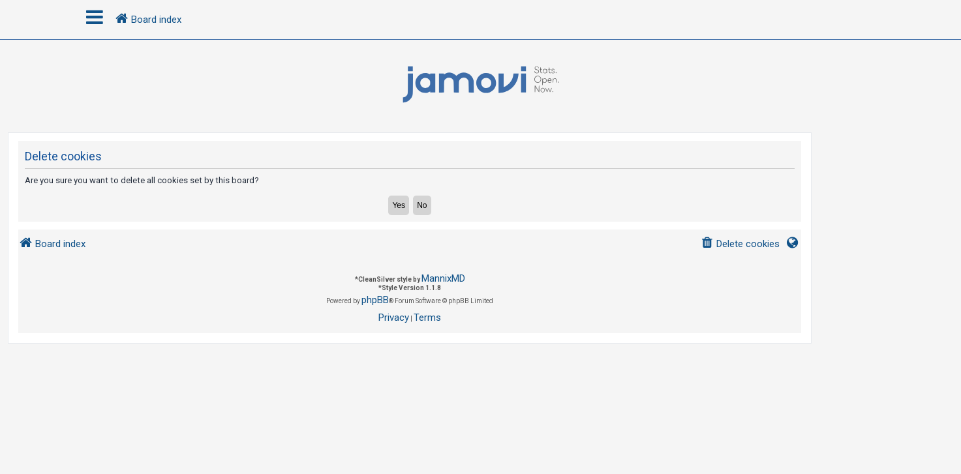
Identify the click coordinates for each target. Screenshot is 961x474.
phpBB (375, 300)
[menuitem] (740, 244)
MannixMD (443, 278)
